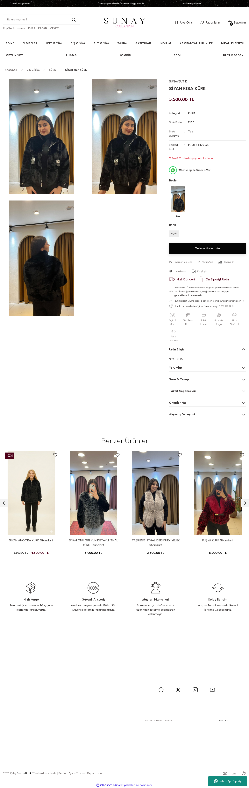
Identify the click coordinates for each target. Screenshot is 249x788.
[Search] (41, 20)
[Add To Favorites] (180, 262)
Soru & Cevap (179, 379)
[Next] (245, 503)
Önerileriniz (177, 403)
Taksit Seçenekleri (182, 391)
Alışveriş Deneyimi (182, 414)
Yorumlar (175, 367)
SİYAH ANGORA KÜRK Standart (31, 540)
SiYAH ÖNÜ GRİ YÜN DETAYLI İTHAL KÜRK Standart (93, 542)
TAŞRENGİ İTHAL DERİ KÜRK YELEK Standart (156, 542)
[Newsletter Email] (186, 720)
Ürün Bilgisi (177, 349)
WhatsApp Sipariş (227, 781)
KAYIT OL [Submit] (223, 720)
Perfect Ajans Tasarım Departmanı (80, 773)
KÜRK (191, 113)
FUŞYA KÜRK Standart (217, 540)
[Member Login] (183, 22)
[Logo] (124, 22)
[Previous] (4, 503)
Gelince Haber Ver (207, 248)
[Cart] (236, 22)
